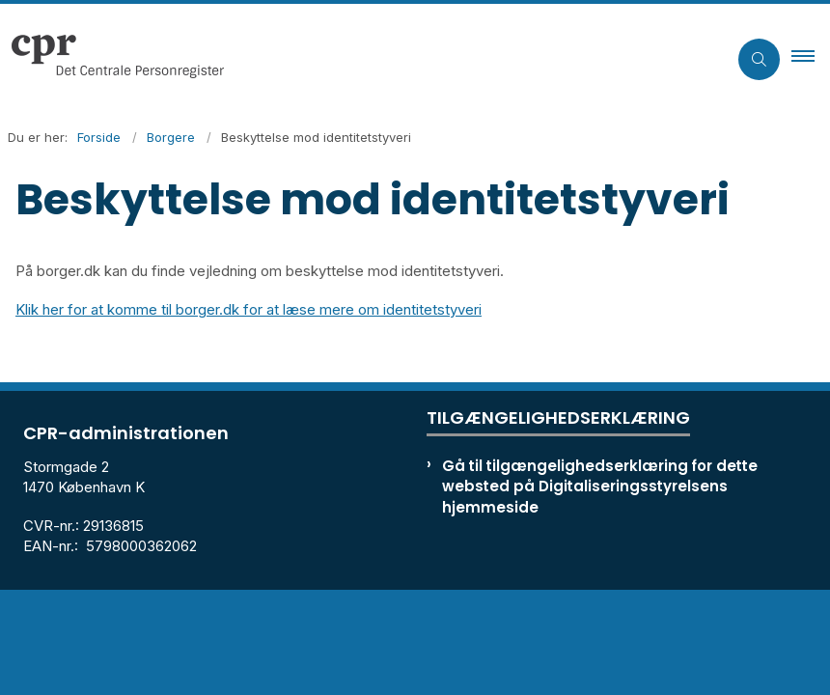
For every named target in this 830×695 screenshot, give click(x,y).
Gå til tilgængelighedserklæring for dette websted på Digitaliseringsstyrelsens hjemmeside (600, 486)
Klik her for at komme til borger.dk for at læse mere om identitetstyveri (248, 309)
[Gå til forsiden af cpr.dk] (355, 59)
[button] (810, 58)
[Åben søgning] (759, 59)
